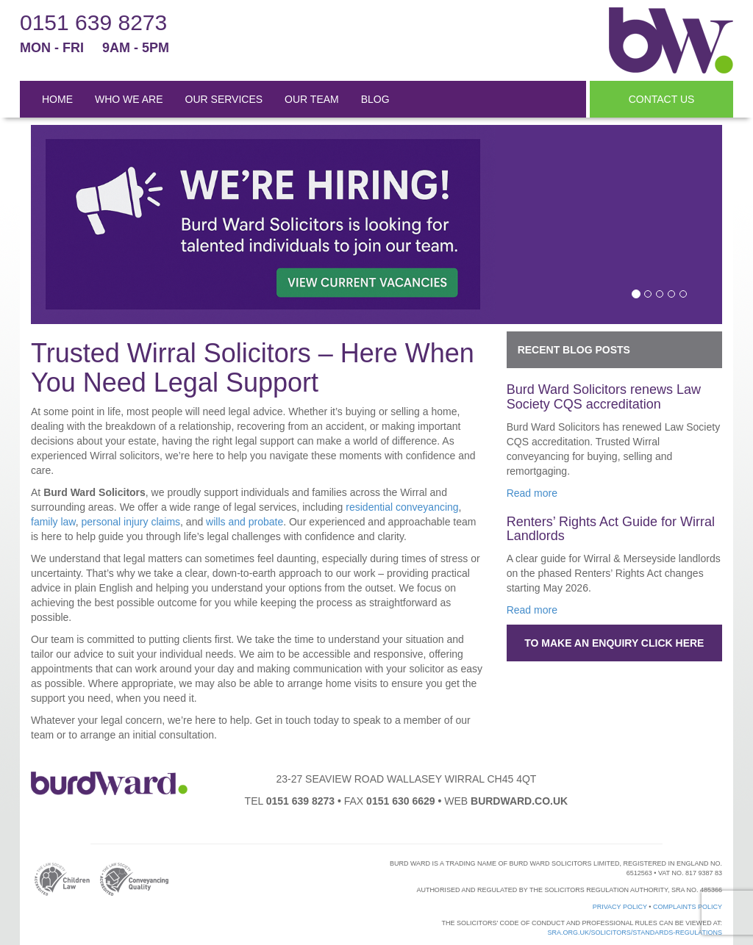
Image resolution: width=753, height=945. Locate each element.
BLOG (375, 99)
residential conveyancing (402, 507)
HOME (57, 99)
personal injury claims (130, 522)
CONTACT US (662, 99)
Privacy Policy (620, 906)
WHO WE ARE (129, 99)
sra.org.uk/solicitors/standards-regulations (634, 932)
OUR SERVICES (224, 99)
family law (53, 522)
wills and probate (244, 522)
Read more (532, 493)
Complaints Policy (687, 906)
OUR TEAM (312, 99)
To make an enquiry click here (614, 643)
